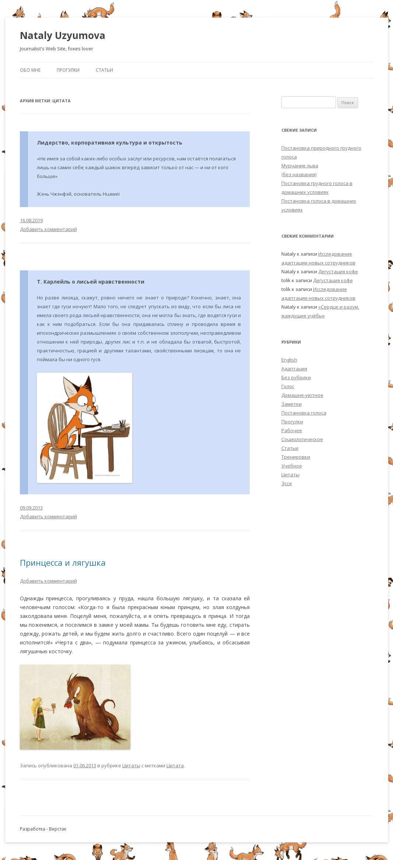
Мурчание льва (299, 165)
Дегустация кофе (338, 271)
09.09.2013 (31, 507)
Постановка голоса (303, 412)
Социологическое (302, 439)
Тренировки (295, 457)
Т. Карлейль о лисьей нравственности (90, 281)
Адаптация (294, 368)
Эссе (286, 483)
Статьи (104, 70)
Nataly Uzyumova (62, 35)
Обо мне (30, 70)
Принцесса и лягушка (63, 562)
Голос (287, 386)
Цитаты (131, 765)
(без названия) (298, 174)
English (289, 359)
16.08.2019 (31, 220)
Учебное (291, 465)
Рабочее (291, 430)
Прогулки (68, 70)
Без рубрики (296, 377)
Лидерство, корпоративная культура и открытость (109, 142)
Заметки (291, 404)
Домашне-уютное (302, 395)
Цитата (175, 765)
